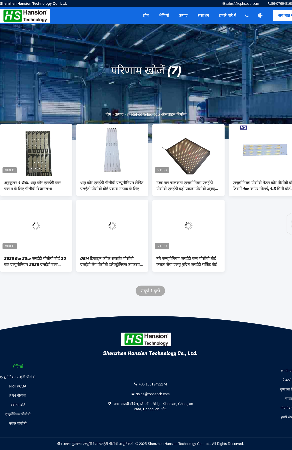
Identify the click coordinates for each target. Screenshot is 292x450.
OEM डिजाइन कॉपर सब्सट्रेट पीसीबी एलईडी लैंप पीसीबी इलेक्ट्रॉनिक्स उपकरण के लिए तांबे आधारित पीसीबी (112, 262)
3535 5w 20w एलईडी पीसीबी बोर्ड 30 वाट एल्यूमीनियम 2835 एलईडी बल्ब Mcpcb (35, 262)
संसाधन (203, 15)
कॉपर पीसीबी (18, 423)
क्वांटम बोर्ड (18, 405)
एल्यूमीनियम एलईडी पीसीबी (18, 377)
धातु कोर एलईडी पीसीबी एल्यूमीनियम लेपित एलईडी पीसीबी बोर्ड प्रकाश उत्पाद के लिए (111, 186)
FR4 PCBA (17, 386)
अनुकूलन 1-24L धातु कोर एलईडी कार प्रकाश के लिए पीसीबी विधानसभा (32, 186)
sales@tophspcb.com (242, 4)
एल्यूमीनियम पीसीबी (18, 414)
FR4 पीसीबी (17, 395)
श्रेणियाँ (164, 15)
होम (146, 15)
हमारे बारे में (227, 15)
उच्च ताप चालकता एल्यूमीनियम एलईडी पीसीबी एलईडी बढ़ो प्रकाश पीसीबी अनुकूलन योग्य (188, 186)
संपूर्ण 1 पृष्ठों (150, 291)
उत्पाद (183, 15)
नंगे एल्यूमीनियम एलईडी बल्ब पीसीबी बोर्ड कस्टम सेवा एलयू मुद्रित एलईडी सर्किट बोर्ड (186, 262)
